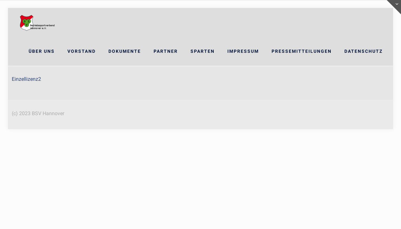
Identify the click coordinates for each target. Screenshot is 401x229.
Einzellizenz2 (26, 79)
